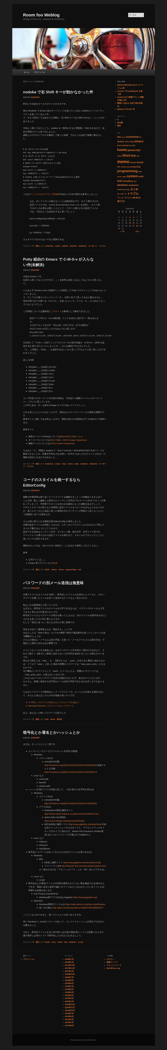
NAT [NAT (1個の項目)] (118, 167)
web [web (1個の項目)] (134, 181)
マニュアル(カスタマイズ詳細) (44, 194)
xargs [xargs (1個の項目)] (128, 189)
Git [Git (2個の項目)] (133, 145)
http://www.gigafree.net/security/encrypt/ (82, 862)
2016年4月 (69, 983)
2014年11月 (70, 1007)
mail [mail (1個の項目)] (137, 156)
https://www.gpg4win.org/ (85, 897)
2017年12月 (70, 965)
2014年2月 (69, 1019)
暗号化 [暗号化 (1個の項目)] (138, 198)
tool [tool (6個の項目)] (119, 180)
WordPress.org (113, 968)
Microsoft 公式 (67, 436)
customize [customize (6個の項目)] (132, 136)
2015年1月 (69, 1001)
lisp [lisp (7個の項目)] (133, 155)
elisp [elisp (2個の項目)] (132, 142)
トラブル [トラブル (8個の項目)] (132, 193)
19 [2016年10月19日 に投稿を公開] (130, 223)
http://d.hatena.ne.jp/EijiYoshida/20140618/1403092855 (70, 765)
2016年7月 (69, 977)
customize (49, 246)
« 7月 (122, 231)
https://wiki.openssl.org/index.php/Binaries (85, 904)
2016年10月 (70, 974)
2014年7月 (69, 1013)
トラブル (102, 246)
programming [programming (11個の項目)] (127, 171)
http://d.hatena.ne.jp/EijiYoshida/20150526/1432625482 (70, 803)
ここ (57, 280)
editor (47, 570)
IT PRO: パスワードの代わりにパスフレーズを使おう (53, 702)
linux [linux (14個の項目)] (126, 155)
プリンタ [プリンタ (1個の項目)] (120, 198)
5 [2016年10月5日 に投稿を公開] (129, 217)
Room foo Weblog (41, 15)
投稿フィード (112, 962)
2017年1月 (69, 971)
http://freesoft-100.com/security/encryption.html (83, 866)
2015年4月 (69, 992)
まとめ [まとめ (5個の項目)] (134, 189)
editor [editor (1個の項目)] (127, 142)
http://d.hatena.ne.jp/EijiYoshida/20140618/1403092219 (70, 772)
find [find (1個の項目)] (130, 145)
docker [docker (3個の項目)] (120, 141)
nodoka (65, 246)
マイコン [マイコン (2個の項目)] (127, 198)
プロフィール (39, 72)
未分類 (120, 123)
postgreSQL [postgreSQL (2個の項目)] (135, 167)
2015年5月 (69, 989)
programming (70, 570)
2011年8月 (69, 1025)
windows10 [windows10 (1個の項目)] (121, 189)
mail (46, 719)
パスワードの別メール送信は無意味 (53, 583)
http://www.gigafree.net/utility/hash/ (85, 824)
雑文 (37, 246)
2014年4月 (69, 1016)
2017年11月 (70, 968)
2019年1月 (69, 959)
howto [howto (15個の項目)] (122, 150)
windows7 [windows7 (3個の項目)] (133, 185)
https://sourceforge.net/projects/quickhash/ (64, 821)
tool (79, 570)
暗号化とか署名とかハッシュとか (51, 732)
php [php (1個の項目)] (128, 167)
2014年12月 (70, 1004)
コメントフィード (114, 965)
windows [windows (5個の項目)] (122, 185)
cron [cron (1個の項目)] (123, 137)
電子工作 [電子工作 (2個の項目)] (121, 201)
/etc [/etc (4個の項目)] (119, 137)
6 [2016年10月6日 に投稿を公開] (133, 217)
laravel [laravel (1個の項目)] (119, 156)
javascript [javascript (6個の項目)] (134, 150)
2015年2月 (69, 998)
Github (54, 563)
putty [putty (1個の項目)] (140, 171)
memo (57, 246)
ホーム (26, 72)
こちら (79, 436)
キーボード (92, 246)
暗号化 (59, 719)
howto (47, 942)
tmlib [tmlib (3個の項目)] (140, 176)
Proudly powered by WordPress (83, 1040)
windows (73, 246)
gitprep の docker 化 (126, 109)
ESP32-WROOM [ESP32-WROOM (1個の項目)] (123, 145)
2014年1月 (69, 1022)
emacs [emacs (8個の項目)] (138, 141)
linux (64, 464)
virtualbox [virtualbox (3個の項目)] (128, 181)
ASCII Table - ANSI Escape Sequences (68, 440)
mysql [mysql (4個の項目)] (139, 162)
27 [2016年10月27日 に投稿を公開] (133, 226)
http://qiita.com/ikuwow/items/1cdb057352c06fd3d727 (77, 907)
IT (33, 246)
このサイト (56, 311)
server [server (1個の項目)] (119, 176)
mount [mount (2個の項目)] (133, 162)
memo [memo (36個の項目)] (123, 161)
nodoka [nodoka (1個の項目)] (123, 167)
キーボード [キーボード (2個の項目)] (121, 194)
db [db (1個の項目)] (140, 137)
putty (77, 464)
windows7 (83, 246)
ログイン (110, 959)
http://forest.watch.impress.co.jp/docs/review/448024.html (71, 814)
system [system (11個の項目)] (132, 176)
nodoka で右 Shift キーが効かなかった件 (58, 92)
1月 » (137, 231)
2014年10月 (70, 1010)
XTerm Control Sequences (62, 443)
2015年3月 (69, 995)
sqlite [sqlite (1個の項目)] (124, 176)
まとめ (80, 942)
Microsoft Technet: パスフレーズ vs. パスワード (51, 706)
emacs (57, 464)
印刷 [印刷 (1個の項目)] (133, 198)
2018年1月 (69, 962)
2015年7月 (69, 986)
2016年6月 (69, 980)
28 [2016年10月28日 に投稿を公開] (137, 226)
